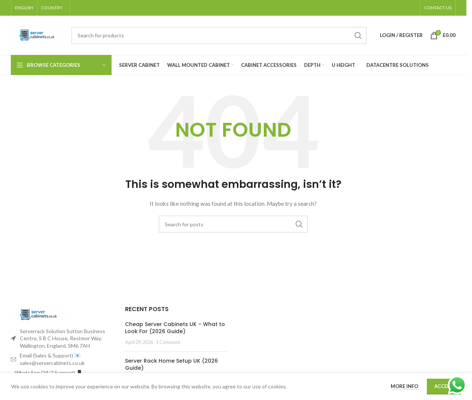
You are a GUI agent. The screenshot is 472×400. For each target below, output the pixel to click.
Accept (443, 386)
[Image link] (39, 313)
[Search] (219, 35)
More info (405, 386)
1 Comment (168, 342)
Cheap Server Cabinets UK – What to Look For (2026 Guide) (175, 327)
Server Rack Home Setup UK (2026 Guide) (171, 364)
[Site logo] (37, 34)
